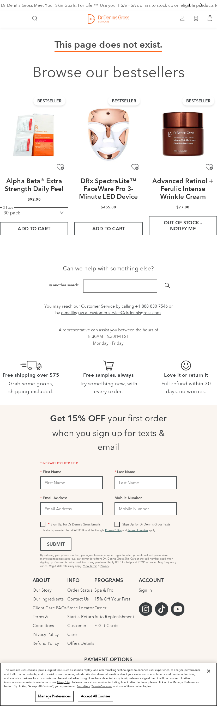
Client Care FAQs (50, 607)
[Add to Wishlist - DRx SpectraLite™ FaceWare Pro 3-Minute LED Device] (135, 167)
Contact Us (78, 599)
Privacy (104, 566)
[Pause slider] (189, 5)
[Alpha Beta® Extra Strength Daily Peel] (34, 134)
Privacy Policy (113, 530)
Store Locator (80, 607)
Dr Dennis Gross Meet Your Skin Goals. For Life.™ (49, 5)
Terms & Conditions (102, 686)
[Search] (35, 19)
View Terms (90, 566)
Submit (56, 544)
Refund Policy (46, 643)
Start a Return (80, 616)
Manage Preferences (54, 696)
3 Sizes (8, 207)
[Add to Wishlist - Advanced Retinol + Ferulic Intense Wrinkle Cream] (209, 167)
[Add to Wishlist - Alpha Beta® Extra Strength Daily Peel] (60, 167)
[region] (108, 684)
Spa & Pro (103, 590)
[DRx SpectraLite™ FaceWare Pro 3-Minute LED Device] (108, 134)
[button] (210, 19)
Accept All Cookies (95, 696)
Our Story (42, 590)
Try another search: (63, 285)
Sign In (145, 590)
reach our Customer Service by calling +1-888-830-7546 (115, 306)
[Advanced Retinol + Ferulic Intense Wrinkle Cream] (183, 134)
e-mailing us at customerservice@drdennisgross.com (111, 312)
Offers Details (80, 643)
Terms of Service (138, 530)
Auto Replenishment (114, 616)
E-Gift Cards (106, 625)
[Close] (208, 671)
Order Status (79, 590)
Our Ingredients (48, 599)
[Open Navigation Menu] (6, 19)
